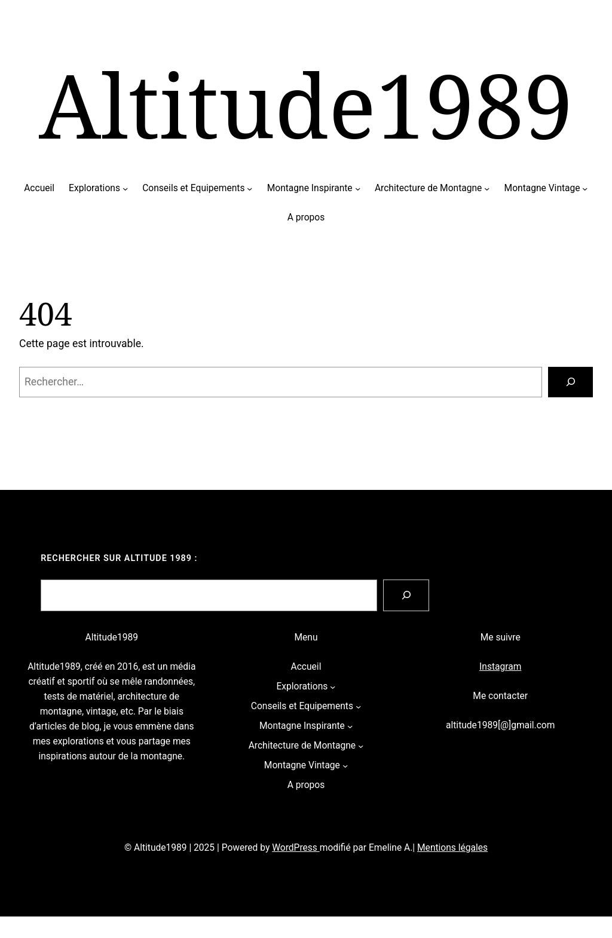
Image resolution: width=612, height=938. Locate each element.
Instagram (500, 666)
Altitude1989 (306, 104)
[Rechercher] (570, 382)
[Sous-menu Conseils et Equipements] (249, 188)
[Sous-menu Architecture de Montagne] (486, 188)
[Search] (406, 595)
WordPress (296, 847)
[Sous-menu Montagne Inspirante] (357, 188)
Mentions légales (452, 847)
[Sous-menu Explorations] (125, 188)
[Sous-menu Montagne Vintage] (584, 188)
